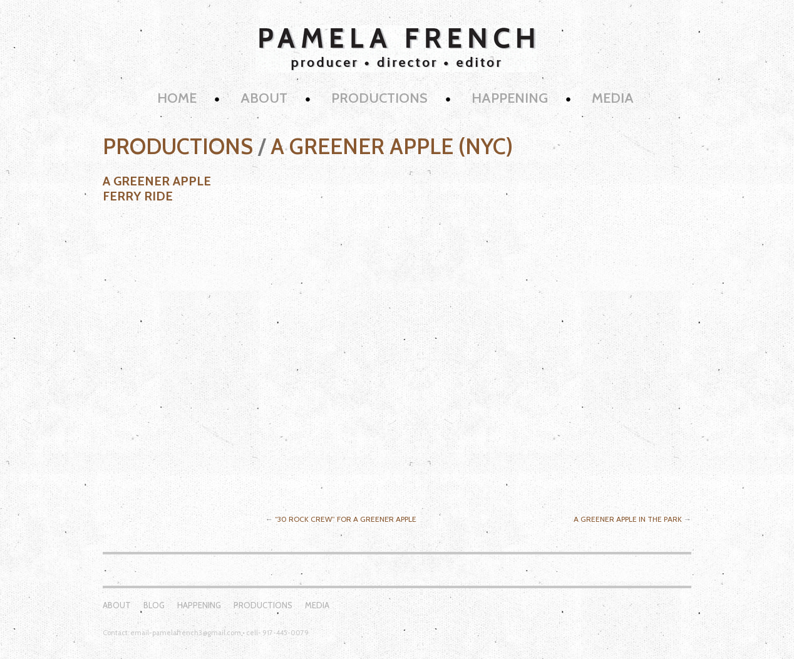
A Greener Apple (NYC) (392, 146)
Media (613, 98)
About (263, 98)
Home (177, 98)
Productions (379, 98)
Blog (154, 605)
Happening (510, 98)
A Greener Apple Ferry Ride (157, 189)
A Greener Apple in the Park (628, 519)
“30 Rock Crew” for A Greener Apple (345, 519)
